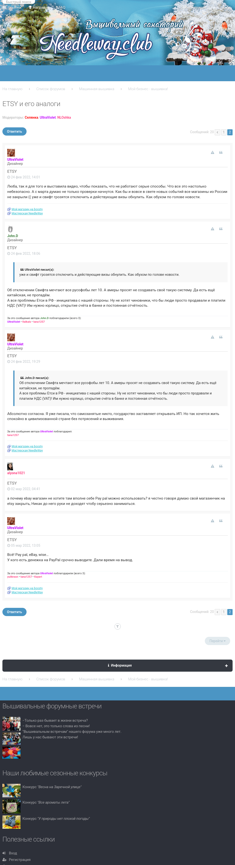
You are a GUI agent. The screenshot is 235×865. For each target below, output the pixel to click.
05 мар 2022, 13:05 (23, 545)
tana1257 (39, 321)
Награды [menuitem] (38, 7)
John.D (12, 236)
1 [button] (224, 132)
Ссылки (14, 7)
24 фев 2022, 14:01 (23, 177)
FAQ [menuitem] (60, 7)
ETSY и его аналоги (31, 104)
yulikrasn (12, 576)
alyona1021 (16, 473)
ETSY (12, 171)
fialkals (26, 321)
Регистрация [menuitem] (195, 7)
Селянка (31, 117)
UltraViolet (48, 117)
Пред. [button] (217, 132)
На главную (12, 89)
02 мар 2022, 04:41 (23, 489)
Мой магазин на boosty (27, 209)
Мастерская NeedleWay (27, 213)
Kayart (38, 576)
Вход (13, 853)
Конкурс (51, 787)
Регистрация (20, 860)
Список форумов (50, 89)
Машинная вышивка (96, 89)
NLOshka (64, 117)
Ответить (14, 131)
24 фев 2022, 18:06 (23, 253)
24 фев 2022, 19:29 (23, 361)
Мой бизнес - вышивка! (148, 89)
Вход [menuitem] (226, 7)
